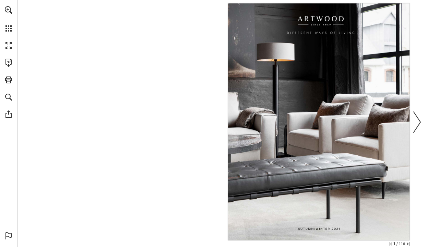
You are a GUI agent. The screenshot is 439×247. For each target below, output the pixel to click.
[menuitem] (8, 19)
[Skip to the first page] (390, 244)
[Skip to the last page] (408, 244)
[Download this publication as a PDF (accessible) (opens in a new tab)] (8, 62)
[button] (8, 10)
